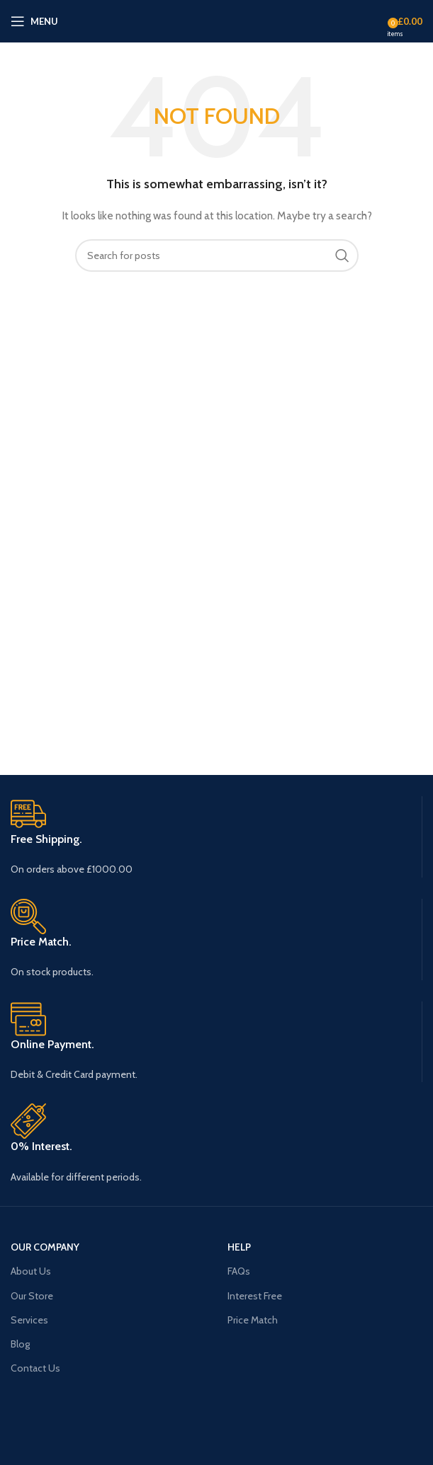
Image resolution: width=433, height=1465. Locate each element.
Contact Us (35, 1368)
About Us (31, 1271)
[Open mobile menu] (34, 21)
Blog (20, 1344)
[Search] (217, 255)
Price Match (252, 1320)
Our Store (32, 1295)
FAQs (238, 1271)
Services (29, 1320)
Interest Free (254, 1295)
